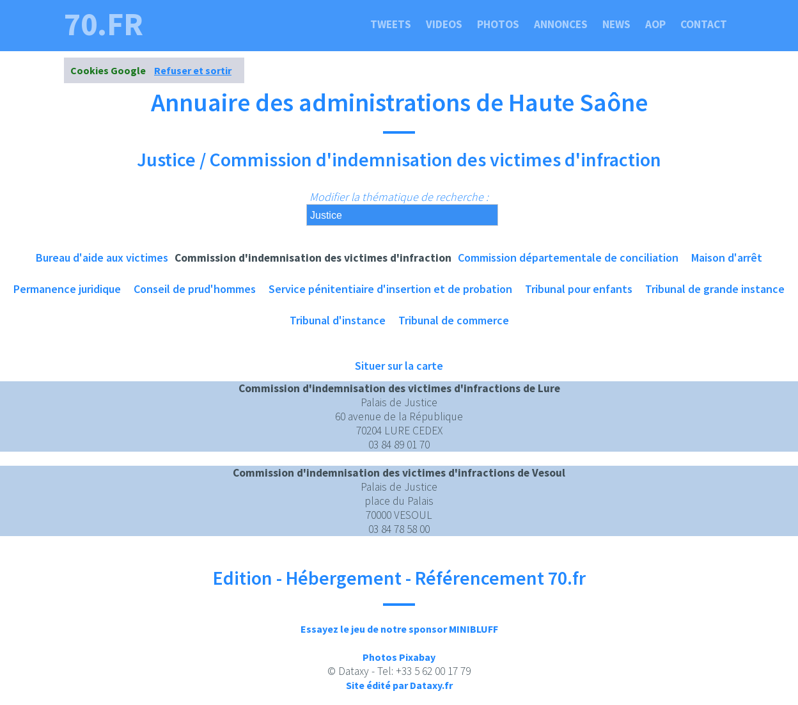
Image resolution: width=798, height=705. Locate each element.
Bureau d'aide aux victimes (102, 257)
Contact (703, 24)
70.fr (103, 24)
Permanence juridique (67, 288)
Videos (444, 24)
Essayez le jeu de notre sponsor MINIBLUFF (399, 628)
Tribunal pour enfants (578, 288)
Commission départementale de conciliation (568, 257)
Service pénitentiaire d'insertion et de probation (390, 288)
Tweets (390, 24)
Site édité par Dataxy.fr (399, 685)
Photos (498, 24)
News (616, 24)
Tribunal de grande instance (715, 288)
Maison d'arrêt (726, 257)
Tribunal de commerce (453, 320)
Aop (655, 24)
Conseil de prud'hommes (195, 288)
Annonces (561, 24)
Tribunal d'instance (338, 320)
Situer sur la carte (399, 365)
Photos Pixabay (399, 657)
